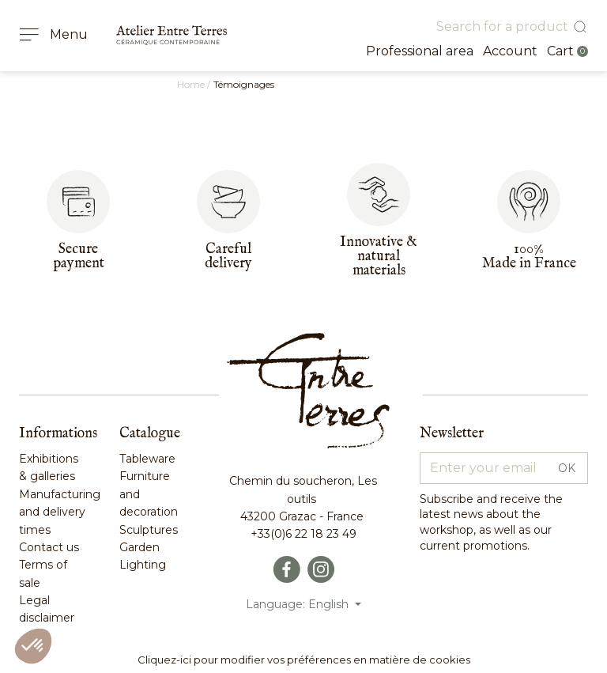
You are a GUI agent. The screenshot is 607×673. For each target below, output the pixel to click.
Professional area (419, 51)
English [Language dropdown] (330, 604)
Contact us (49, 547)
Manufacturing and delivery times (59, 512)
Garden (139, 547)
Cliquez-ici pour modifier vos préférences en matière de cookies (304, 659)
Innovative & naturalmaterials (378, 256)
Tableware (147, 459)
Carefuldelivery (228, 256)
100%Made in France (529, 256)
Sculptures (148, 530)
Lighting (142, 565)
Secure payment (78, 256)
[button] (33, 646)
